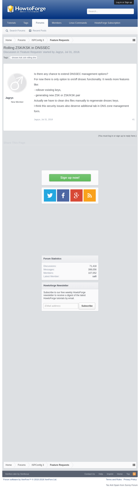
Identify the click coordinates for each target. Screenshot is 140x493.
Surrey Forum (131, 485)
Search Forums (17, 30)
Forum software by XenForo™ (30, 479)
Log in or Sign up (124, 2)
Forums (40, 23)
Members (56, 23)
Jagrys (37, 119)
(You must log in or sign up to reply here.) (117, 136)
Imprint (110, 474)
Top (128, 474)
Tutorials (11, 23)
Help (101, 474)
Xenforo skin (11, 474)
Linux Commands (78, 23)
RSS (134, 473)
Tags (25, 23)
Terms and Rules (114, 479)
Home (120, 474)
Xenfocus (24, 474)
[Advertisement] (70, 349)
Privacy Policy (130, 479)
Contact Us (89, 474)
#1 (133, 119)
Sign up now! (70, 177)
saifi (95, 276)
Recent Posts (39, 30)
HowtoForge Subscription (107, 23)
